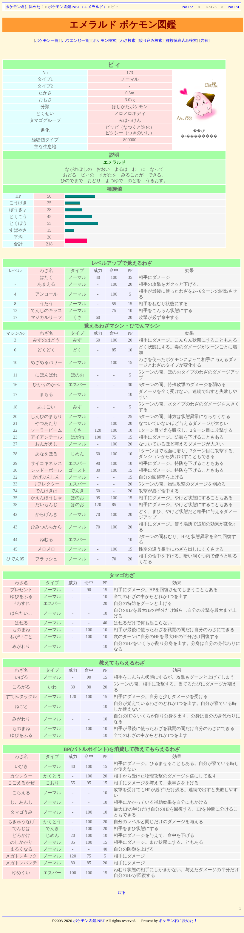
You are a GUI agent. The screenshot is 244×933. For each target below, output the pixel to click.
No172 (187, 6)
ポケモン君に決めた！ (24, 6)
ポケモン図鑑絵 (199, 106)
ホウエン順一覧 (75, 40)
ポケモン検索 (104, 40)
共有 (204, 40)
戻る (122, 892)
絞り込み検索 (150, 40)
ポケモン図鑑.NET (89, 920)
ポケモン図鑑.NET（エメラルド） (77, 6)
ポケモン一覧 (46, 40)
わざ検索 (127, 40)
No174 (233, 6)
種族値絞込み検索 (181, 40)
